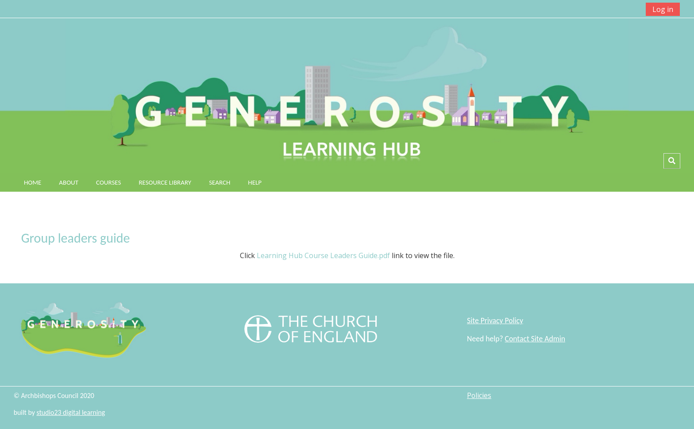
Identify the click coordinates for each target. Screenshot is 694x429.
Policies (479, 395)
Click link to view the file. (347, 255)
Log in (662, 9)
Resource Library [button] (165, 182)
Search (219, 182)
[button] (671, 161)
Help (255, 182)
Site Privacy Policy (495, 320)
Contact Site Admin (535, 339)
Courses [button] (108, 182)
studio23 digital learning (70, 412)
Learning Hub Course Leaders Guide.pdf (323, 255)
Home (32, 182)
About (68, 182)
